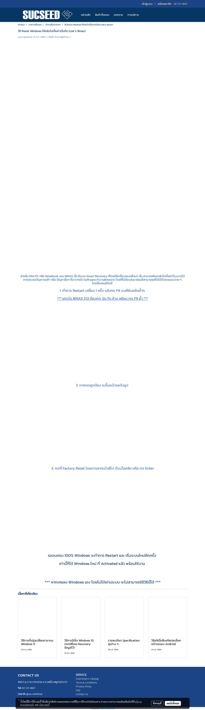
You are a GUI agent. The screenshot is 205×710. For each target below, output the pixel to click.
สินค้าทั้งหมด (102, 15)
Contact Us (82, 694)
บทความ (118, 15)
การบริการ (133, 15)
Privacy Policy (84, 686)
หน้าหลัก (85, 15)
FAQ (78, 690)
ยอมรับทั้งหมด (173, 703)
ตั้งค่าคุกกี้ (157, 703)
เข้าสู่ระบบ (147, 4)
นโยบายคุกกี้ (44, 704)
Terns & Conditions (86, 682)
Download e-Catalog (87, 678)
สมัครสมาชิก (164, 4)
